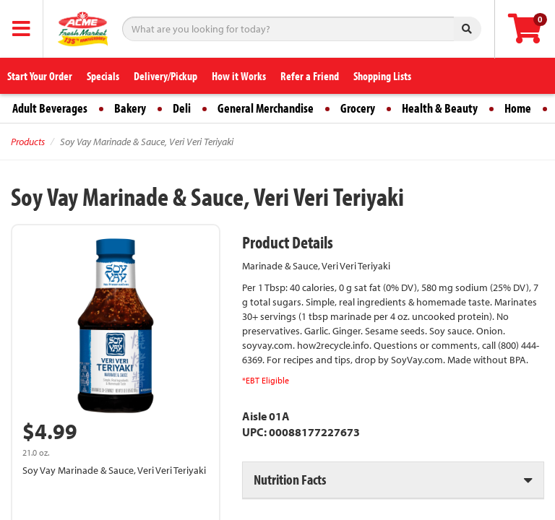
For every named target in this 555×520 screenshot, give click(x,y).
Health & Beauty (440, 108)
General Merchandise (266, 108)
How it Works (239, 76)
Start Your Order (39, 76)
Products (28, 141)
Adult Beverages (49, 108)
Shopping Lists (382, 76)
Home (517, 108)
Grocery (357, 108)
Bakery (130, 108)
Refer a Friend (309, 76)
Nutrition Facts (290, 479)
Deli (182, 108)
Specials (103, 76)
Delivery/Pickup (165, 76)
